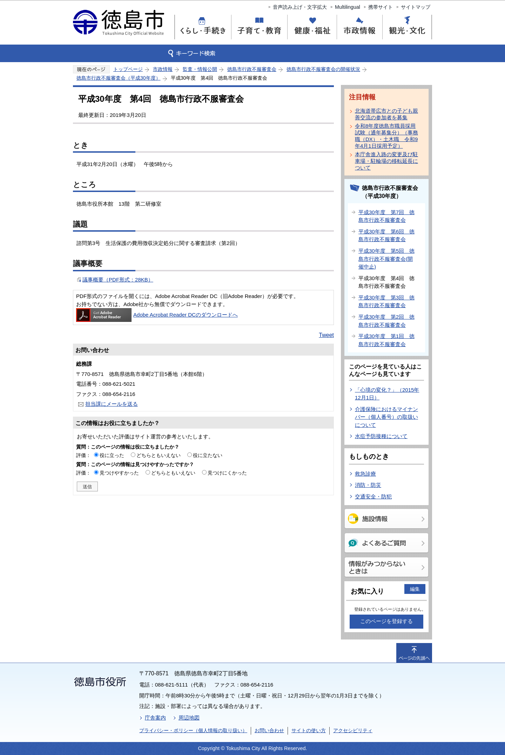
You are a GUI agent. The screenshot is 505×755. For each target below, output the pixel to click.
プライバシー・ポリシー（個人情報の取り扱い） (193, 730)
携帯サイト (380, 7)
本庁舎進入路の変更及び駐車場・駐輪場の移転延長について (386, 161)
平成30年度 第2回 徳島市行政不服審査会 (386, 321)
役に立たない (207, 455)
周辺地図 (189, 718)
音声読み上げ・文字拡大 (300, 7)
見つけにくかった (227, 473)
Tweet (326, 335)
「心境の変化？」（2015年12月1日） (387, 394)
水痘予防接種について (381, 436)
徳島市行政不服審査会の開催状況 (323, 69)
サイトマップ (415, 7)
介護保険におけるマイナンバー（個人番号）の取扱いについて (386, 417)
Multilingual (347, 7)
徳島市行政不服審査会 (251, 69)
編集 (415, 589)
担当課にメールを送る (111, 404)
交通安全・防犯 (373, 496)
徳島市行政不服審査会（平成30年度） (118, 78)
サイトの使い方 (308, 730)
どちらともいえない (158, 455)
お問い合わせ (269, 730)
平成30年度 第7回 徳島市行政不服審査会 (386, 216)
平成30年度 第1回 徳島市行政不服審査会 (386, 340)
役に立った (112, 455)
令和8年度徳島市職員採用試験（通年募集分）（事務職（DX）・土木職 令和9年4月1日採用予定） (386, 136)
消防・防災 (368, 485)
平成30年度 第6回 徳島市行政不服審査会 (386, 236)
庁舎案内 (155, 718)
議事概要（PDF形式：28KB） (117, 280)
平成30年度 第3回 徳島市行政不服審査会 (386, 301)
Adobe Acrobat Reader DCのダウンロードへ (157, 315)
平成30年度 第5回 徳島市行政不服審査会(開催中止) (386, 259)
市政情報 (163, 69)
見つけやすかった (119, 473)
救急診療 (365, 474)
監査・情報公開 (200, 69)
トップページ (128, 69)
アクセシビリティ (352, 730)
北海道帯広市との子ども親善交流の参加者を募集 (386, 114)
